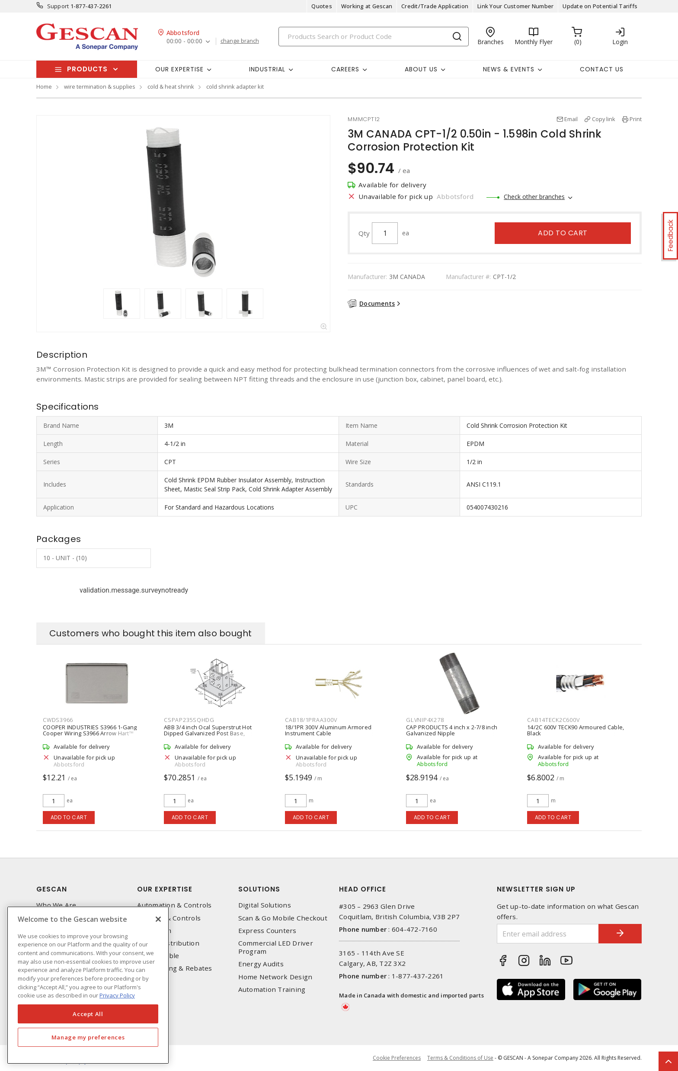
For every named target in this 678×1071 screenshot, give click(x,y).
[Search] (373, 36)
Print (636, 119)
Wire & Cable (158, 956)
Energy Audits (261, 964)
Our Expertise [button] (179, 69)
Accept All (88, 1014)
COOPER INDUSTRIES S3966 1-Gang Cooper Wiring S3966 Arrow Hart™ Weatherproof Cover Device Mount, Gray (90, 736)
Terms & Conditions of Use (460, 1057)
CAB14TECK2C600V (553, 720)
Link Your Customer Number (515, 6)
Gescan (51, 889)
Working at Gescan (366, 6)
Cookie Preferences (397, 1058)
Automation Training (272, 989)
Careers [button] (345, 69)
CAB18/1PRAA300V (311, 720)
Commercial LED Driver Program (275, 947)
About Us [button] (421, 69)
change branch (240, 41)
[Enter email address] (548, 933)
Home (44, 86)
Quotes (321, 6)
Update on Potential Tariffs (600, 6)
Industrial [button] (267, 69)
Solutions (259, 889)
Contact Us (602, 69)
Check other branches (534, 196)
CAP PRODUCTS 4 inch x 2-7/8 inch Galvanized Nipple (451, 730)
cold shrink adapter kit (235, 86)
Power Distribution (168, 943)
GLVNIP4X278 (425, 720)
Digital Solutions (264, 905)
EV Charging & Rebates (174, 968)
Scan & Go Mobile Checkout (282, 918)
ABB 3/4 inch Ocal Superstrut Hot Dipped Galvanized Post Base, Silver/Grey (208, 733)
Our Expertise (164, 889)
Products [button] (87, 69)
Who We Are (56, 905)
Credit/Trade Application (434, 6)
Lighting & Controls (169, 918)
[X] (158, 919)
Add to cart (563, 233)
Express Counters (267, 931)
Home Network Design (275, 977)
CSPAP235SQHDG (189, 720)
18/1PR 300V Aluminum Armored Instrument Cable (328, 730)
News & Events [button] (508, 69)
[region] (88, 985)
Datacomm (154, 931)
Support (58, 6)
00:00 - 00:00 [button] (184, 41)
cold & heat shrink (170, 86)
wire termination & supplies (99, 86)
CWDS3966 (58, 720)
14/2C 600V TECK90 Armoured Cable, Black (575, 730)
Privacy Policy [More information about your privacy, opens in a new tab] (117, 995)
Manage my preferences (88, 1037)
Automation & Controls (174, 905)
